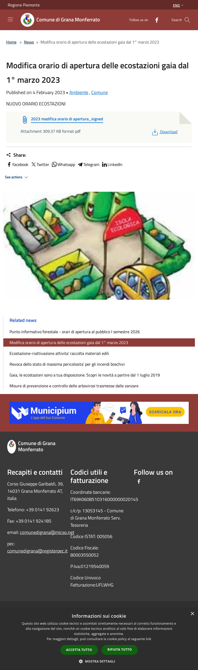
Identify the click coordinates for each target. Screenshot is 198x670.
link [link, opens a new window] (148, 639)
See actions (17, 177)
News (29, 42)
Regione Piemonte (24, 5)
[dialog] (99, 639)
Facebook (17, 164)
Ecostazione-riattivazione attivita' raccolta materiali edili (59, 353)
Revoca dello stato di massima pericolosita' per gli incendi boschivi (67, 364)
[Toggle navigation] (10, 19)
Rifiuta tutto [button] (120, 649)
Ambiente (78, 92)
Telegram (88, 164)
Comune (99, 92)
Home (11, 42)
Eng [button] (179, 5)
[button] (99, 661)
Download (164, 132)
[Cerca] (187, 20)
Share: (16, 155)
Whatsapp (63, 164)
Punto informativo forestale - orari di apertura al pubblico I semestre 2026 (75, 332)
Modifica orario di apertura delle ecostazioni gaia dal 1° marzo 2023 (69, 342)
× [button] (192, 614)
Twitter (39, 164)
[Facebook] (155, 19)
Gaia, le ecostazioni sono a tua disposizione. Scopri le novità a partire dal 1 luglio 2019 (85, 375)
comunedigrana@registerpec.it (37, 550)
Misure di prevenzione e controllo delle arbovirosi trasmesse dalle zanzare (74, 386)
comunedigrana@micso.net (47, 532)
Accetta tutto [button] (79, 650)
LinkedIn (111, 164)
